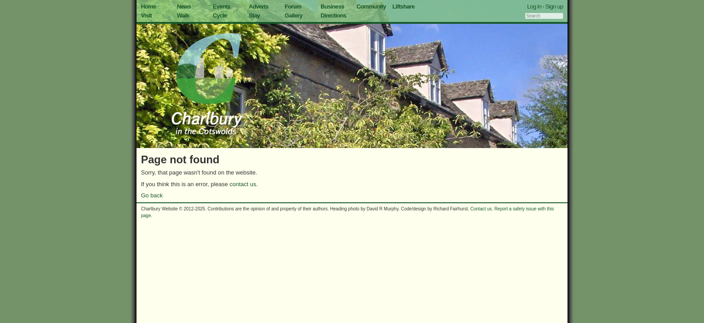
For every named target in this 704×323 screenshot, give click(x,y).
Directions (333, 15)
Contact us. (482, 208)
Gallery (294, 15)
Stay (254, 15)
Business (332, 6)
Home (148, 6)
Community (371, 6)
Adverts (258, 6)
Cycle (220, 15)
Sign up (554, 6)
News (184, 6)
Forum (293, 6)
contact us (242, 184)
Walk (183, 15)
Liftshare (403, 6)
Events (221, 6)
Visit (146, 15)
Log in (534, 6)
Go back (152, 195)
